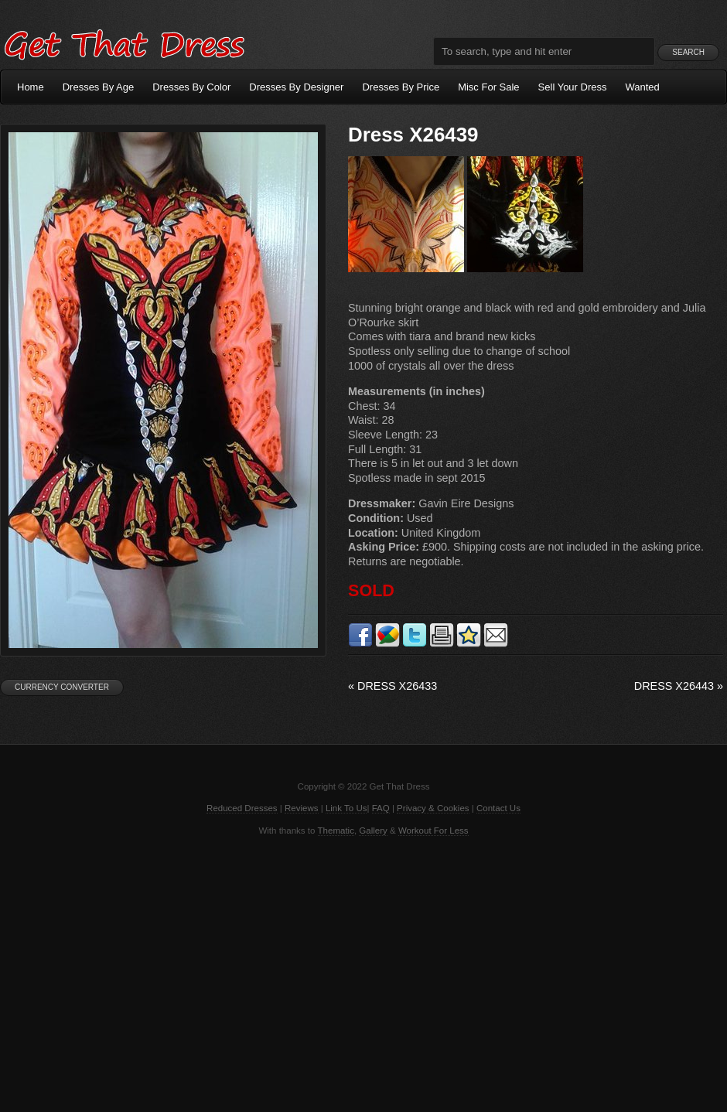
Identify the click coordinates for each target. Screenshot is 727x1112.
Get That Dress (123, 42)
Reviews (302, 808)
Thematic (336, 830)
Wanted (643, 87)
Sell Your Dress (572, 87)
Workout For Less (433, 830)
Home (30, 87)
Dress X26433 (392, 686)
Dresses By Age (99, 87)
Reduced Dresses (242, 808)
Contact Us (498, 808)
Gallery (373, 830)
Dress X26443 (678, 686)
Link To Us (346, 808)
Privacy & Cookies (433, 808)
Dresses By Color (191, 87)
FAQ (381, 808)
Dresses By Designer (296, 87)
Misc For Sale (488, 87)
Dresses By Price (400, 87)
